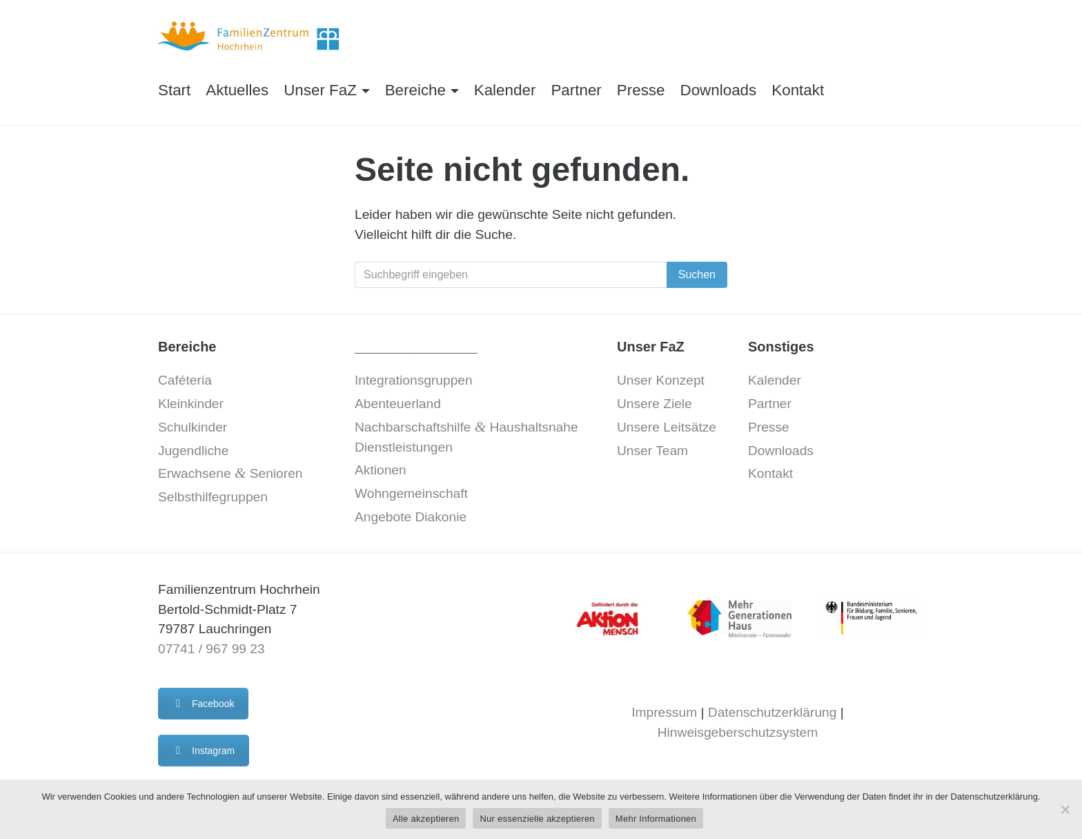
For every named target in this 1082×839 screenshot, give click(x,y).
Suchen (697, 274)
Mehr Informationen (656, 818)
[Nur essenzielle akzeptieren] (1065, 809)
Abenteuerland (398, 403)
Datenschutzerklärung (772, 712)
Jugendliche (193, 450)
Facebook (203, 703)
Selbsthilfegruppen (213, 497)
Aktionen (380, 470)
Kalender (505, 90)
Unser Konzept (661, 380)
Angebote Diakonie (410, 517)
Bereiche (415, 90)
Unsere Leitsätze (666, 427)
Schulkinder (192, 427)
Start (174, 90)
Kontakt (797, 90)
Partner (576, 90)
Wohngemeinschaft (411, 493)
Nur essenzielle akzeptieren (537, 818)
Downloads (718, 90)
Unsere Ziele (654, 403)
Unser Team (652, 450)
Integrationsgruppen (414, 380)
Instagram (204, 750)
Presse (641, 90)
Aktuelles (237, 90)
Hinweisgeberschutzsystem (738, 732)
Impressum (664, 712)
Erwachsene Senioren (230, 473)
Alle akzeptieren (426, 818)
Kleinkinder (191, 403)
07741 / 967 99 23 (211, 649)
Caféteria (185, 380)
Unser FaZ (320, 90)
